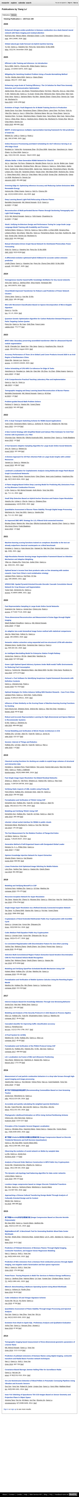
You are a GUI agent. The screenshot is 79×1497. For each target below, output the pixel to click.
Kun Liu (50, 163)
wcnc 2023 (9, 374)
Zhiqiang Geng (10, 645)
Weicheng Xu (10, 512)
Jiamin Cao (38, 169)
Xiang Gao (52, 149)
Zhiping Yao (43, 119)
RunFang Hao (10, 36)
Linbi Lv (16, 136)
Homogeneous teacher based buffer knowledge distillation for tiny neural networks (37, 280)
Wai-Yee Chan (49, 548)
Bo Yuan (23, 324)
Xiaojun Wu (25, 404)
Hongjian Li (9, 548)
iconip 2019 (9, 861)
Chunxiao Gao (10, 438)
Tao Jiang (8, 899)
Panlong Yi (9, 404)
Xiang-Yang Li (41, 1129)
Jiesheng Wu (63, 174)
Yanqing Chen (10, 116)
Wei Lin (70, 119)
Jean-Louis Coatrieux (53, 476)
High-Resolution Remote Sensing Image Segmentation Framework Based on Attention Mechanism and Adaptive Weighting (38, 558)
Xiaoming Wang (29, 1129)
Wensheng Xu (19, 1096)
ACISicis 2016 (10, 1157)
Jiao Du (7, 634)
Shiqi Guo (51, 899)
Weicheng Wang (29, 116)
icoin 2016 (8, 1179)
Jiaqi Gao (13, 163)
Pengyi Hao (51, 946)
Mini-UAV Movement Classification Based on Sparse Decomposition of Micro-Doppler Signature (38, 306)
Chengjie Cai (15, 346)
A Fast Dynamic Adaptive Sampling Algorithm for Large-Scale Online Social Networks (38, 446)
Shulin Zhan (16, 1237)
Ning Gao (29, 523)
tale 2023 (8, 385)
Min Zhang (28, 985)
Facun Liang (39, 324)
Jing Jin (7, 449)
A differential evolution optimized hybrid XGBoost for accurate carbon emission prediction (36, 259)
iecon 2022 (9, 440)
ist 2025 (8, 205)
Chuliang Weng (57, 1278)
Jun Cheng (42, 946)
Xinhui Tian (9, 1325)
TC (6, 1281)
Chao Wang (9, 122)
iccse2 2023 (9, 451)
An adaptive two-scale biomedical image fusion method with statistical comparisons (38, 631)
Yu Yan (7, 47)
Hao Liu (44, 1082)
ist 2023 (8, 396)
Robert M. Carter (26, 1386)
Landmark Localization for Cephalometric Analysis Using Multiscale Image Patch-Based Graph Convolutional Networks (39, 472)
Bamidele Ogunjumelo (13, 202)
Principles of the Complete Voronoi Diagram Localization (27, 1126)
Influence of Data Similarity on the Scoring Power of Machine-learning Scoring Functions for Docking (40, 704)
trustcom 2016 (10, 1121)
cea (6, 579)
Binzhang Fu (12, 99)
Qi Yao (33, 576)
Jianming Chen (49, 438)
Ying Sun (23, 836)
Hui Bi (7, 346)
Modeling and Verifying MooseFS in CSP (21, 886)
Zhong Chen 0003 (48, 263)
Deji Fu (16, 66)
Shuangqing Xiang (35, 1016)
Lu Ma (7, 1154)
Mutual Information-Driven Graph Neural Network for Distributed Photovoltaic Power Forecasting (38, 245)
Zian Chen (70, 91)
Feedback (58, 1494)
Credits (19, 1494)
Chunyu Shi (24, 66)
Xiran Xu (8, 249)
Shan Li (23, 119)
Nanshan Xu (41, 656)
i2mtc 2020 (9, 626)
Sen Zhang (21, 233)
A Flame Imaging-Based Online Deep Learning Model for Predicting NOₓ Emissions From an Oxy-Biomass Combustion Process (39, 486)
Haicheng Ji (28, 1060)
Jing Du (51, 1107)
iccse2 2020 (9, 687)
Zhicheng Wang (40, 113)
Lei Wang (8, 836)
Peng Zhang (57, 113)
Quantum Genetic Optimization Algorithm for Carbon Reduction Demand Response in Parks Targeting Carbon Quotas (38, 320)
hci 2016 (8, 1204)
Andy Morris (37, 490)
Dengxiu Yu (9, 847)
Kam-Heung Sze (27, 548)
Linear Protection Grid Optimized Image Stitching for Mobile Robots (31, 866)
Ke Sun (10, 166)
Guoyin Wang (47, 1187)
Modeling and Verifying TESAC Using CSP (21, 811)
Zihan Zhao (15, 119)
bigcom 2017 (9, 1063)
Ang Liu (62, 91)
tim (6, 493)
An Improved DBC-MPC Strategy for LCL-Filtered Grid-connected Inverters (34, 520)
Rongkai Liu (9, 149)
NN (6, 138)
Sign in (70, 2)
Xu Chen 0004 (15, 152)
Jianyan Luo (17, 360)
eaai (6, 38)
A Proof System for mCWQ (15, 1035)
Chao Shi (17, 172)
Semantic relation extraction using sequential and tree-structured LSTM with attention (38, 642)
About (5, 1494)
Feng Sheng (9, 792)
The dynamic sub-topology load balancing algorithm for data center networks (35, 1173)
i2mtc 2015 (9, 1270)
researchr (5, 3)
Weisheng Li (36, 1187)
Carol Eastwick (53, 1082)
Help (25, 1494)
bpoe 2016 (9, 1242)
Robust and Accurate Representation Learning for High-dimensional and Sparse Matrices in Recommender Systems (40, 718)
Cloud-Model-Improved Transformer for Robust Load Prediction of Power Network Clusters (37, 292)
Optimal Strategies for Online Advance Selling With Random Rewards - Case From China (39, 692)
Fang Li (48, 645)
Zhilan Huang (35, 66)
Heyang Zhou (64, 230)
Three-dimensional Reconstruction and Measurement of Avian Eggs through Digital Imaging (37, 618)
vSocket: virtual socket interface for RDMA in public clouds (28, 822)
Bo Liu (45, 935)
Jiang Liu (24, 174)
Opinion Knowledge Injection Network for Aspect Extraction (28, 855)
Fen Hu (18, 1400)
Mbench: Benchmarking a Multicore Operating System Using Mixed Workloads (35, 1287)
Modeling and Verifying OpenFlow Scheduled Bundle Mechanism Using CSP (35, 969)
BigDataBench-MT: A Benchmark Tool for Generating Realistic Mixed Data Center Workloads (36, 1232)
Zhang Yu (16, 781)
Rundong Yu (67, 670)
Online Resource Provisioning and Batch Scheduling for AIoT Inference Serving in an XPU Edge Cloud (38, 145)
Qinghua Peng (28, 166)
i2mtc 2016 (9, 1085)
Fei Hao (44, 910)
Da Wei (50, 670)
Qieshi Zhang (44, 869)
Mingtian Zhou (17, 1129)
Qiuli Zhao (30, 324)
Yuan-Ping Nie (16, 1107)
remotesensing (10, 504)
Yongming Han (32, 645)
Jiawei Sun (25, 346)
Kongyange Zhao (29, 149)
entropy (7, 80)
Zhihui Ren (29, 113)
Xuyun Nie (26, 924)
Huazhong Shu (50, 346)
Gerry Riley (54, 1386)
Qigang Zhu (16, 562)
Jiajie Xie (29, 371)
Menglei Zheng (40, 163)
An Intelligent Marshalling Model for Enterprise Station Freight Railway (32, 653)
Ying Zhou (43, 1107)
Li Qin (42, 36)
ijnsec (7, 927)
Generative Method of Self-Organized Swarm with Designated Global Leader (34, 844)
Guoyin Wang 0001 (30, 1143)
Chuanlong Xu (47, 216)
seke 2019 (8, 795)
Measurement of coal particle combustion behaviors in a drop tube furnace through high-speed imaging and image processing (40, 1077)
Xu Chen (52, 371)
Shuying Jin (41, 1400)
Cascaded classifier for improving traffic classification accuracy (30, 1024)
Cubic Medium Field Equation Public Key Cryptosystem (26, 933)
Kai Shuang (28, 858)
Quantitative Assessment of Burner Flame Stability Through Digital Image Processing (38, 509)
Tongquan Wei (46, 283)
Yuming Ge (16, 670)
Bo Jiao (7, 1107)
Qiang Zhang (38, 77)
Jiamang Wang (26, 96)
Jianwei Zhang (45, 96)
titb (6, 479)
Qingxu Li (45, 166)
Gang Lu (67, 36)
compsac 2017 (10, 1018)
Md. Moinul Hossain (29, 202)
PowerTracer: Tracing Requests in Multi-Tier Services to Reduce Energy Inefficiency (38, 1276)
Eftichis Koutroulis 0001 (34, 438)
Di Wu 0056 (50, 47)
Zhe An (25, 501)
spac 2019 (8, 850)
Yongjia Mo (18, 166)
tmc (6, 1132)
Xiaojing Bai (39, 512)
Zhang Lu (8, 781)
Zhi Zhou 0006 (41, 149)
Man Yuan (69, 94)
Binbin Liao (64, 163)
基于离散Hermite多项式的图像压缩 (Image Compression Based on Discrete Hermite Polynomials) (37, 1218)
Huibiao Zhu (9, 734)
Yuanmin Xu (9, 1049)
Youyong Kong (29, 476)
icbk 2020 (8, 725)
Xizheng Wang (10, 230)
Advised (13, 15)
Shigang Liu (33, 781)
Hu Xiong (22, 1301)
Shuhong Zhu (63, 172)
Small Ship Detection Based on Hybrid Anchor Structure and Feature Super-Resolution (39, 498)
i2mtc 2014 (9, 1350)
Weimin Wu (20, 438)
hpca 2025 (9, 102)
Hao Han (17, 1004)
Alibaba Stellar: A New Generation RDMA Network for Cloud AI (29, 160)
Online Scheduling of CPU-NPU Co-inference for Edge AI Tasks (29, 368)
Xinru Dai (8, 283)
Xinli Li (20, 1253)
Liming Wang (9, 1176)
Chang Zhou (55, 96)
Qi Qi (39, 202)
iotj (6, 194)
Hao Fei (59, 899)
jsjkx (6, 1098)
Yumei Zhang (35, 404)
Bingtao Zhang (10, 523)
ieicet (7, 1375)
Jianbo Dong (9, 91)
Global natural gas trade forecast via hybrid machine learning (29, 44)
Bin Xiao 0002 (17, 1143)
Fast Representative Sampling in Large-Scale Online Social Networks (32, 606)
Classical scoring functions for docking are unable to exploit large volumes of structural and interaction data (39, 762)
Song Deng (40, 47)
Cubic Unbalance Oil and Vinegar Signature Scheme (25, 1298)
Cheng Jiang (9, 296)
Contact (12, 1494)
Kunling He (14, 169)
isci (6, 648)
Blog (45, 1494)
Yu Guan (30, 94)
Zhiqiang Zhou (41, 501)
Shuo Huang (35, 283)
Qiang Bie (8, 360)
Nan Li (7, 1253)
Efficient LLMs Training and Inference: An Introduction (26, 63)
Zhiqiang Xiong (23, 709)
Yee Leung (40, 767)
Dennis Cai (65, 96)
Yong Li (7, 119)
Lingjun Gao (37, 1386)
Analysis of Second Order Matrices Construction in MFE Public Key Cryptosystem (37, 1162)
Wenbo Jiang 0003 (18, 77)
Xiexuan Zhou (26, 1325)
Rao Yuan (58, 781)
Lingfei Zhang (10, 263)
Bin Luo (18, 91)
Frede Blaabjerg (69, 438)
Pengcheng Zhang (37, 91)
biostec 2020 (9, 712)
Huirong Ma (9, 191)
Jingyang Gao (17, 684)
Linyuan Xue (16, 924)
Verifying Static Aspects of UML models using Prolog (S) (27, 789)
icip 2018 (8, 913)
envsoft (7, 266)
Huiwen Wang (10, 971)
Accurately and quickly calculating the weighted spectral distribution (32, 1104)
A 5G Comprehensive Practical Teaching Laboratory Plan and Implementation (35, 379)
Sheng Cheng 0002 (26, 169)
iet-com (7, 1029)
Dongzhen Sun (10, 803)
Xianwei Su (38, 548)
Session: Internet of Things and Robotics (21, 742)
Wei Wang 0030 (52, 172)
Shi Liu (38, 1314)
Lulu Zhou (8, 869)
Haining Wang (29, 1278)
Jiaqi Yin (24, 734)
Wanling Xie (44, 888)
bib (6, 551)
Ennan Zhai (39, 94)
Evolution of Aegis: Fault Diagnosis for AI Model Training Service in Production (36, 108)
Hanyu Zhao (60, 94)
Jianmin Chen (57, 523)
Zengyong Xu (19, 590)
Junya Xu (46, 734)
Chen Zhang (40, 476)
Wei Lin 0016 (43, 174)
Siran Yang (9, 96)
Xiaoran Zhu (29, 1049)
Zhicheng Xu (22, 723)
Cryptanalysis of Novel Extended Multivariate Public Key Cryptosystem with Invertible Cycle (38, 920)
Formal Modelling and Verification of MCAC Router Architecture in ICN (32, 731)
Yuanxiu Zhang (17, 476)
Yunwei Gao (46, 1278)
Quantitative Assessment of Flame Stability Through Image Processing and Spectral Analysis (38, 1310)
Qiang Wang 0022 (13, 174)
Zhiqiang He (29, 163)
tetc (6, 155)
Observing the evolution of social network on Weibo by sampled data (32, 1151)
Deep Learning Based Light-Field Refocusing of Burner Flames (29, 199)
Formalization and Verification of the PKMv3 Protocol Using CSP (30, 1046)
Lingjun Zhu (9, 172)
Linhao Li (18, 501)
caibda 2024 (9, 327)
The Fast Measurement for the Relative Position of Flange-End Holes (32, 833)
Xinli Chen (27, 695)
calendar (21, 3)
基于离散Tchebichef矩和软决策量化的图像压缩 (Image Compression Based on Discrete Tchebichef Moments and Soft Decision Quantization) (38, 1138)
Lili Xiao (17, 734)
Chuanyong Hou (19, 1165)
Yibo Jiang (33, 346)
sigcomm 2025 (10, 180)
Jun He (56, 163)
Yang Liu (66, 113)
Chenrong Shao (27, 1237)
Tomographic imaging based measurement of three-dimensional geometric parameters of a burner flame (40, 1343)
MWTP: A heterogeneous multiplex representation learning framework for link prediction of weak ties (39, 131)
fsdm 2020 (9, 659)
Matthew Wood (64, 1386)
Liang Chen (53, 110)
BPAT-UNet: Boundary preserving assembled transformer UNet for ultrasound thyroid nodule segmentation (38, 342)
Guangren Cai (10, 609)
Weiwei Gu (9, 136)
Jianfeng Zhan (17, 1278)
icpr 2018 (8, 902)
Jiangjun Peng (19, 767)
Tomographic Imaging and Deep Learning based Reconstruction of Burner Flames (37, 391)
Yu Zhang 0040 (18, 910)
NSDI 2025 (9, 124)
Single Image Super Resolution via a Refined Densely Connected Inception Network (37, 908)
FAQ (51, 1494)
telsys (7, 1110)
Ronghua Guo (17, 1027)
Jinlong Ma (34, 709)
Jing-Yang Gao (19, 1118)
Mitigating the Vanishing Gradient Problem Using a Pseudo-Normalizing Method (36, 74)
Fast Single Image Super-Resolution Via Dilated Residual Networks (31, 778)
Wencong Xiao (49, 94)
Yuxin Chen (9, 424)
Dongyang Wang (20, 424)
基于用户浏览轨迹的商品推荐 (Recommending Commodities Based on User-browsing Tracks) (37, 1091)
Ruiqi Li (30, 136)
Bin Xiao (8, 1187)
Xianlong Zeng (32, 119)
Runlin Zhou (25, 1289)
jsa (6, 285)
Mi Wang (25, 1400)
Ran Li (45, 745)
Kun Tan (38, 825)
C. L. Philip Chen (20, 847)
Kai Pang (27, 576)
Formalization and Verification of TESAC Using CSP (25, 800)
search (28, 3)
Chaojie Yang (41, 116)
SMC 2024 (9, 299)
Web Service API (35, 1494)
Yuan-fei (31, 734)
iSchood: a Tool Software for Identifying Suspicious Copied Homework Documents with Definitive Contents (39, 679)
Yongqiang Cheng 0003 (54, 36)
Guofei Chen (21, 645)
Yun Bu (7, 77)
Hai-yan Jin (16, 1372)
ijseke (7, 806)
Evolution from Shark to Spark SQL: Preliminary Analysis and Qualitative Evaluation (38, 1323)
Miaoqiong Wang (27, 670)
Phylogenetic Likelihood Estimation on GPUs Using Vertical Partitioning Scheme (36, 1115)
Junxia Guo (27, 609)
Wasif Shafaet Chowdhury (14, 623)
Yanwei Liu (9, 462)
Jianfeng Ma (38, 1223)
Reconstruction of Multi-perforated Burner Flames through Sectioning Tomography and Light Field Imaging (39, 212)
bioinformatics (10, 772)
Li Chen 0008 (53, 230)
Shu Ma (70, 169)
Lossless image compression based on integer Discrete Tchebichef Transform (35, 1184)
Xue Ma (25, 296)
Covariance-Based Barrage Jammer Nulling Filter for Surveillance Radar (33, 1370)
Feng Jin (47, 424)
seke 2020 (8, 736)
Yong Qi (67, 1278)
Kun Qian (18, 110)
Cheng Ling (37, 609)
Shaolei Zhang (10, 858)
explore (14, 3)
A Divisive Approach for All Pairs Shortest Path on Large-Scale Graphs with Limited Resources (37, 458)
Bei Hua (64, 424)
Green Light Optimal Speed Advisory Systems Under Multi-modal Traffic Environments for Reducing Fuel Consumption (39, 666)
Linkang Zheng (10, 233)
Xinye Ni (60, 346)
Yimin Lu (21, 382)
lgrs (6, 313)
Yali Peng (24, 781)
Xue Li (22, 113)
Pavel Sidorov (30, 767)
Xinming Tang (10, 1400)
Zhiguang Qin (36, 924)
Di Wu (31, 296)
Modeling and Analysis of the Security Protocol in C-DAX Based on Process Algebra (38, 1013)
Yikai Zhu (55, 91)
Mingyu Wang (21, 36)
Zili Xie (23, 656)
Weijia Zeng (26, 1004)
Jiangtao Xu (59, 1237)
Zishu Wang (61, 166)
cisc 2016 (8, 1303)
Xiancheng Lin (62, 149)
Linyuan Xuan (17, 935)
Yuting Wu (18, 149)
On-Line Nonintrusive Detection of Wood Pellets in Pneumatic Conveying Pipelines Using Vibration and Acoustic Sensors (40, 1382)
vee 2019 (8, 828)
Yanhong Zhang (25, 1187)
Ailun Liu (8, 1016)
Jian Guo (43, 1049)
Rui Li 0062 (9, 66)
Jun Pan (33, 1400)
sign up (13, 1409)
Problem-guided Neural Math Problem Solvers (23, 402)
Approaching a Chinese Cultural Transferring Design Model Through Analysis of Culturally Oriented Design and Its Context (36, 1196)
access (7, 69)
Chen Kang (58, 670)
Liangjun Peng (10, 576)
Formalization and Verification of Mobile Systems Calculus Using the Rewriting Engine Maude (39, 981)
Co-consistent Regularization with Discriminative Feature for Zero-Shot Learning (36, 944)
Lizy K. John (49, 1237)
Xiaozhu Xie (9, 501)
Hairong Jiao (14, 94)
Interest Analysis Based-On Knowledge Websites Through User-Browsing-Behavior (37, 1002)
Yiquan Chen (40, 172)
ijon (6, 1190)
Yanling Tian (17, 869)
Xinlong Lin (16, 1289)
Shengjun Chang (33, 36)
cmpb (7, 349)
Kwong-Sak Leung (62, 548)
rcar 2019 (8, 872)
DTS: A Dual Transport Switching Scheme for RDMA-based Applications (33, 421)
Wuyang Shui (35, 899)
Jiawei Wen (31, 656)
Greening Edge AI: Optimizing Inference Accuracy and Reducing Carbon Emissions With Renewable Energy (39, 187)
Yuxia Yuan (9, 590)
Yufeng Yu (24, 634)
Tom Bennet (26, 1082)
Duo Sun (8, 1314)
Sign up (75, 2)
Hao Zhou (23, 1314)
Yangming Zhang (28, 172)
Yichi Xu (69, 110)
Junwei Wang (39, 1237)
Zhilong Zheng (42, 110)
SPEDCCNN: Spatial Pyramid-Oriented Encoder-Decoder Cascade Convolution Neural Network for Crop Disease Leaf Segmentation (38, 585)
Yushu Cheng (37, 695)
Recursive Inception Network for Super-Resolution (24, 897)
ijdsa (6, 49)
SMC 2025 (9, 252)
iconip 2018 (9, 949)
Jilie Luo (38, 166)
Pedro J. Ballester (23, 770)
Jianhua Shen (25, 283)
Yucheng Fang (10, 888)
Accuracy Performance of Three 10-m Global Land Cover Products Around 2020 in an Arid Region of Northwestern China (40, 356)
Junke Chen (34, 562)
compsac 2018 (10, 891)
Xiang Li (17, 96)
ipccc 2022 (9, 426)
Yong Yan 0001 (48, 490)
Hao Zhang (9, 1060)
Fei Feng (48, 91)
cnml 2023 (8, 407)
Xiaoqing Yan (23, 47)
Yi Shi (7, 94)
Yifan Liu (8, 562)
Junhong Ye (39, 424)
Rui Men (36, 96)
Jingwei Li (36, 1325)
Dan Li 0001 (43, 230)
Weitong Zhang (20, 946)
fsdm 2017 (9, 1007)
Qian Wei (36, 371)
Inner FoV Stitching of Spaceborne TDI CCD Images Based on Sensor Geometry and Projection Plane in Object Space (38, 1396)
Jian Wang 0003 (40, 670)
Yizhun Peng (36, 1082)
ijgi (6, 565)
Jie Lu (7, 163)
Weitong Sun (18, 1060)
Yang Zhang (51, 116)
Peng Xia (32, 47)
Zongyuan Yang (30, 792)
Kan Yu (14, 382)
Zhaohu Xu (30, 1165)
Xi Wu (17, 1038)
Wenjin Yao (9, 1201)
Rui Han (8, 1237)
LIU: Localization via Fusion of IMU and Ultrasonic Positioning (29, 1057)
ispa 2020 (8, 673)
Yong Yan (63, 1082)
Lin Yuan (38, 1278)
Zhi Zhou (44, 371)
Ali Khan (48, 393)
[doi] (24, 38)
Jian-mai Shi (27, 1107)
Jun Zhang (25, 91)
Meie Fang (15, 634)
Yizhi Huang (36, 216)
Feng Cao (25, 562)
